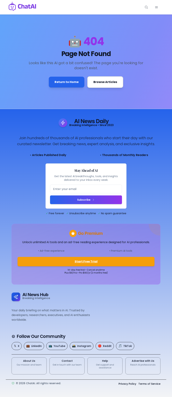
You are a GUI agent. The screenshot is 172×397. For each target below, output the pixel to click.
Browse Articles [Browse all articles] (105, 82)
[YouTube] (57, 346)
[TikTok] (125, 346)
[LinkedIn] (34, 346)
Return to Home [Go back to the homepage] (67, 82)
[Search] (146, 7)
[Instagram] (81, 346)
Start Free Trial (86, 261)
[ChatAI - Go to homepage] (22, 7)
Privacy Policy (127, 384)
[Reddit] (105, 346)
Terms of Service (149, 384)
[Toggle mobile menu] (156, 7)
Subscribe (86, 200)
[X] (17, 346)
